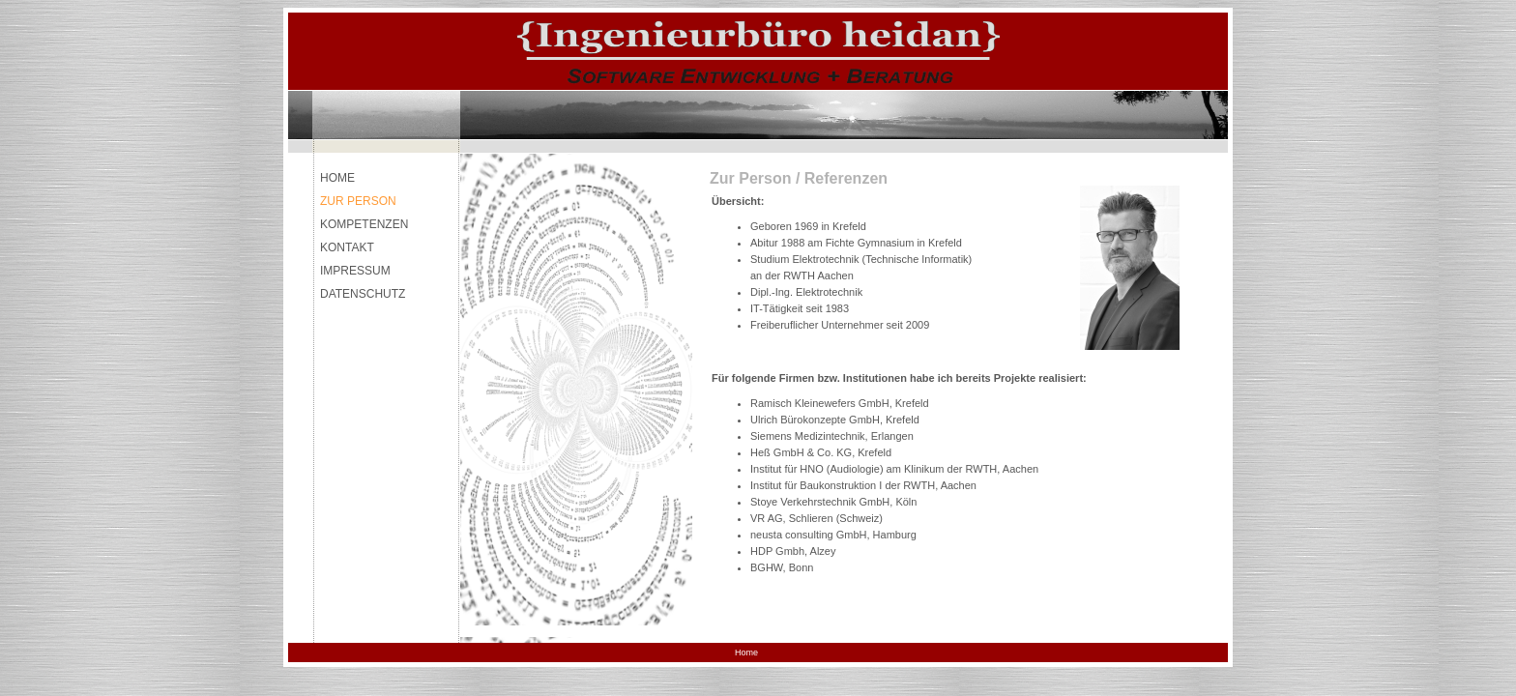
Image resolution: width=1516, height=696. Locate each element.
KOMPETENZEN (364, 224)
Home (746, 652)
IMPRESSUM (355, 270)
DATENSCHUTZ (362, 294)
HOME (337, 178)
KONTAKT (347, 247)
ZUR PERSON (358, 201)
